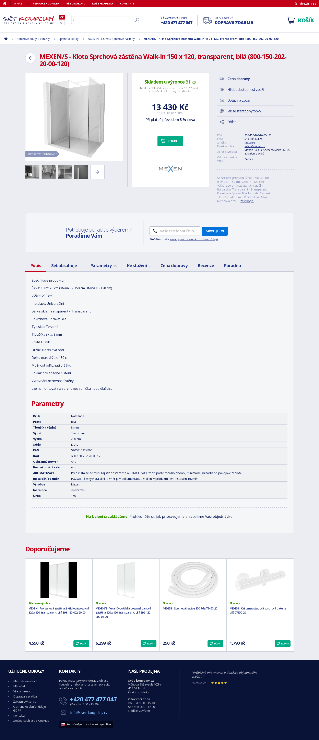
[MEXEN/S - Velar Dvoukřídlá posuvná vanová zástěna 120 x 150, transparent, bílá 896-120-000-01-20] (126, 580)
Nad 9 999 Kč (233, 20)
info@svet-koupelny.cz (89, 712)
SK (61, 23)
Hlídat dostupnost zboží (245, 89)
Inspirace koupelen (46, 3)
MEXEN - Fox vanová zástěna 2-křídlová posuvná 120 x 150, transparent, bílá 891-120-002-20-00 (58, 610)
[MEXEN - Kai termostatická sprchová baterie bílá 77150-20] (260, 580)
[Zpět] (30, 58)
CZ (62, 17)
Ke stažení (138, 265)
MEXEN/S (250, 142)
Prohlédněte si (142, 516)
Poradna (232, 265)
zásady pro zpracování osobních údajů (194, 239)
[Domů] (7, 3)
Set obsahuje (65, 265)
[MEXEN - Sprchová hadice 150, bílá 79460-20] (193, 580)
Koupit (173, 141)
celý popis (247, 201)
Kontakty (127, 3)
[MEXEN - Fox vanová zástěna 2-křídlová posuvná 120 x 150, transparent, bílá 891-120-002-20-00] (58, 580)
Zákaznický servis (24, 701)
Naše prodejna (102, 3)
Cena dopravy (174, 265)
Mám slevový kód (25, 681)
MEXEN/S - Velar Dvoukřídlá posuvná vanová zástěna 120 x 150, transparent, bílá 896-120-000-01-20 (123, 612)
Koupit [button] (84, 643)
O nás (18, 3)
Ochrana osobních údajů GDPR (29, 708)
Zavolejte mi (214, 231)
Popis (35, 265)
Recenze (206, 265)
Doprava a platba (25, 696)
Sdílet (231, 121)
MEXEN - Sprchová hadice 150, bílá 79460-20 (190, 608)
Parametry (103, 265)
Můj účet (19, 686)
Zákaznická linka (176, 20)
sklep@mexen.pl (255, 146)
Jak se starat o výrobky (244, 111)
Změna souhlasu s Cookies (31, 721)
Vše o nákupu (75, 3)
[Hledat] (106, 20)
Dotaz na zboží (238, 100)
